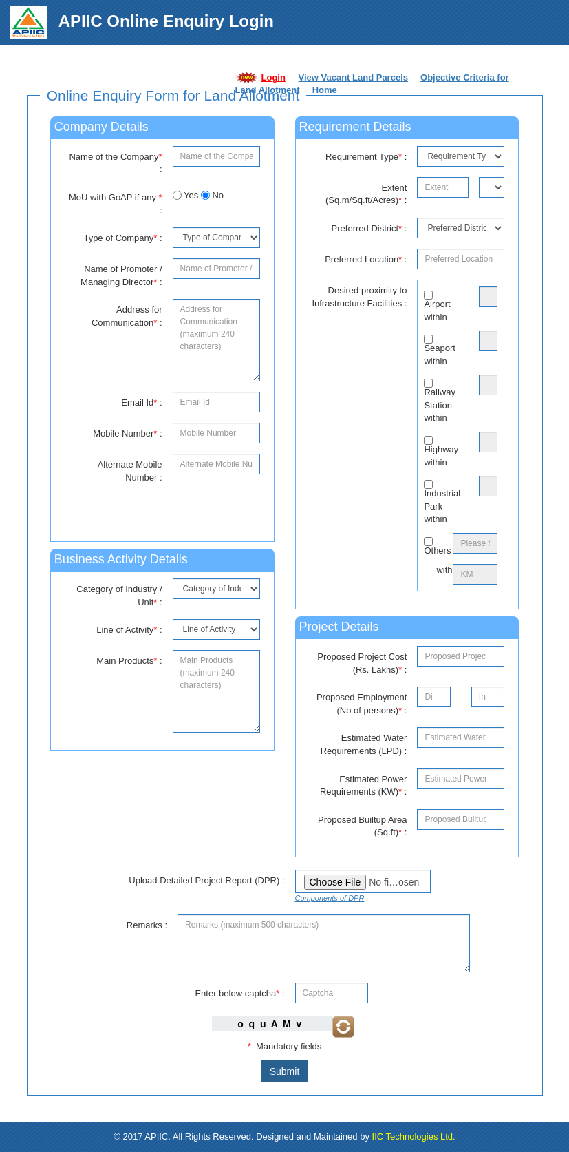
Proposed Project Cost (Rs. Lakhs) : (362, 663)
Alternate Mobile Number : (130, 471)
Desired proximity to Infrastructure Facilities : (359, 296)
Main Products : (129, 661)
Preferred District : (369, 228)
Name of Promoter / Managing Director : (121, 275)
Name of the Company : (115, 163)
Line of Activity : (129, 630)
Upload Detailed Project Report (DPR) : (206, 880)
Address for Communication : (127, 316)
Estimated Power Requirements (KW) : (363, 785)
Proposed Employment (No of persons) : (361, 703)
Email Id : (141, 402)
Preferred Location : (366, 259)
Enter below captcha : (239, 993)
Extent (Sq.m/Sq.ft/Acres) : (366, 194)
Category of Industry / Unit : (119, 595)
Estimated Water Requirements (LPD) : (364, 744)
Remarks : (147, 925)
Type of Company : (122, 238)
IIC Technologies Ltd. (413, 1136)
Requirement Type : (366, 156)
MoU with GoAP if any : (115, 204)
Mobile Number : (127, 433)
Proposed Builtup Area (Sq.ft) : (362, 826)
